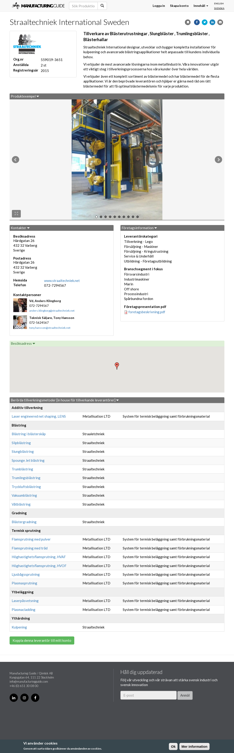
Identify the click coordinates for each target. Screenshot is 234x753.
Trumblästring (22, 469)
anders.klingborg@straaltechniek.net (51, 310)
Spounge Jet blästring (28, 460)
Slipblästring (21, 443)
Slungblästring (23, 451)
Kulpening (19, 627)
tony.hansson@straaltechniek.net (49, 327)
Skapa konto (179, 6)
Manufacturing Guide (38, 5)
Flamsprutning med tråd (30, 548)
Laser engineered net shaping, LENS (39, 416)
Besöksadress (23, 343)
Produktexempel (25, 96)
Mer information (194, 746)
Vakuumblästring (24, 495)
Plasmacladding (23, 609)
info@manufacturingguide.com (29, 681)
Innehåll (201, 6)
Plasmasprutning (24, 583)
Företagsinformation (139, 228)
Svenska (219, 8)
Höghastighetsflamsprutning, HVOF (39, 566)
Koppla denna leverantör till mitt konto (42, 640)
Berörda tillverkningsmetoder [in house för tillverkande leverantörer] (65, 400)
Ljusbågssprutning (26, 574)
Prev (15, 159)
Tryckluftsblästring (26, 487)
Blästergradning (24, 522)
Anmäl (185, 695)
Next (218, 159)
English (219, 3)
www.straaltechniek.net (62, 280)
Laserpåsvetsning (25, 601)
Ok (173, 746)
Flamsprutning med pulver (31, 539)
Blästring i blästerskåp (29, 434)
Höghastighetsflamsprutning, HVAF (39, 557)
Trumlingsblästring (26, 478)
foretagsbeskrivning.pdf (146, 312)
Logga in (159, 6)
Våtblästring (21, 504)
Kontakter (20, 228)
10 (137, 217)
